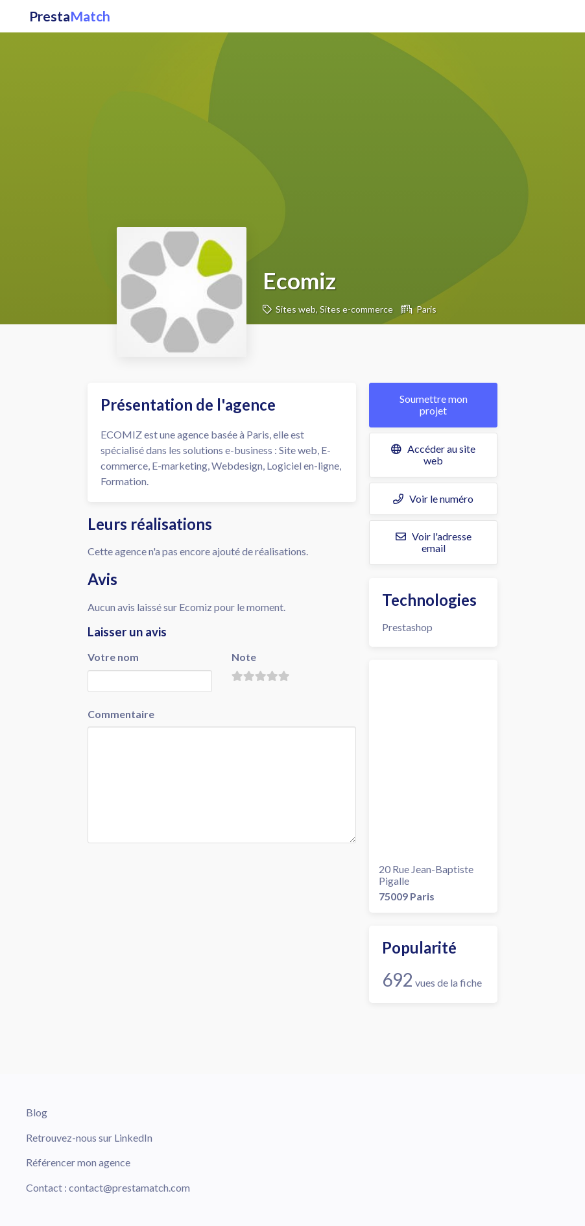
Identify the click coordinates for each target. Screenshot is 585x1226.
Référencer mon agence (78, 1162)
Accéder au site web (433, 454)
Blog (36, 1112)
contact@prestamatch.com (129, 1187)
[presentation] (186, 871)
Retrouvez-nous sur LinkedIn (89, 1137)
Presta (69, 16)
